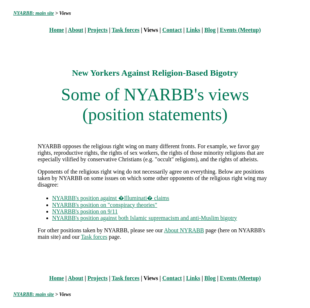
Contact (172, 30)
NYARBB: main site (33, 13)
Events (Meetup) (240, 30)
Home (56, 30)
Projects (98, 30)
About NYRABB (184, 230)
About (76, 30)
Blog (210, 30)
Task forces (126, 30)
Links (193, 30)
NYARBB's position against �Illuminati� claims (110, 198)
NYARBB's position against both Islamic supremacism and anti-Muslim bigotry (144, 218)
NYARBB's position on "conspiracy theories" (104, 205)
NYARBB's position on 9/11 (85, 211)
